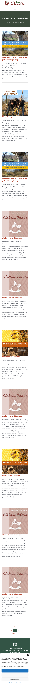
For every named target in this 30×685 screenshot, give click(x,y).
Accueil (9, 22)
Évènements (15, 22)
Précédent (15, 627)
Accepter (15, 671)
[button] (27, 655)
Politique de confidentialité (15, 682)
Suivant (15, 633)
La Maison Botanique (15, 648)
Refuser (15, 675)
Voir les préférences (15, 679)
